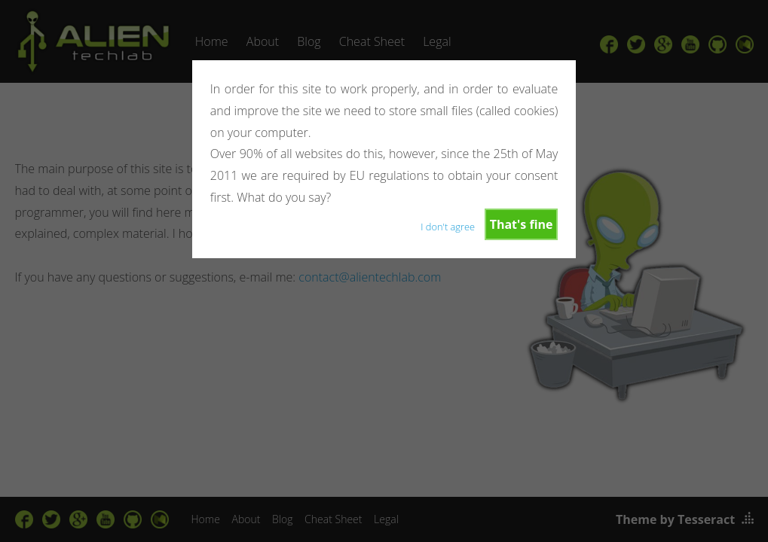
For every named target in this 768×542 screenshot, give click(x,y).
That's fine (521, 224)
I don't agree (448, 226)
